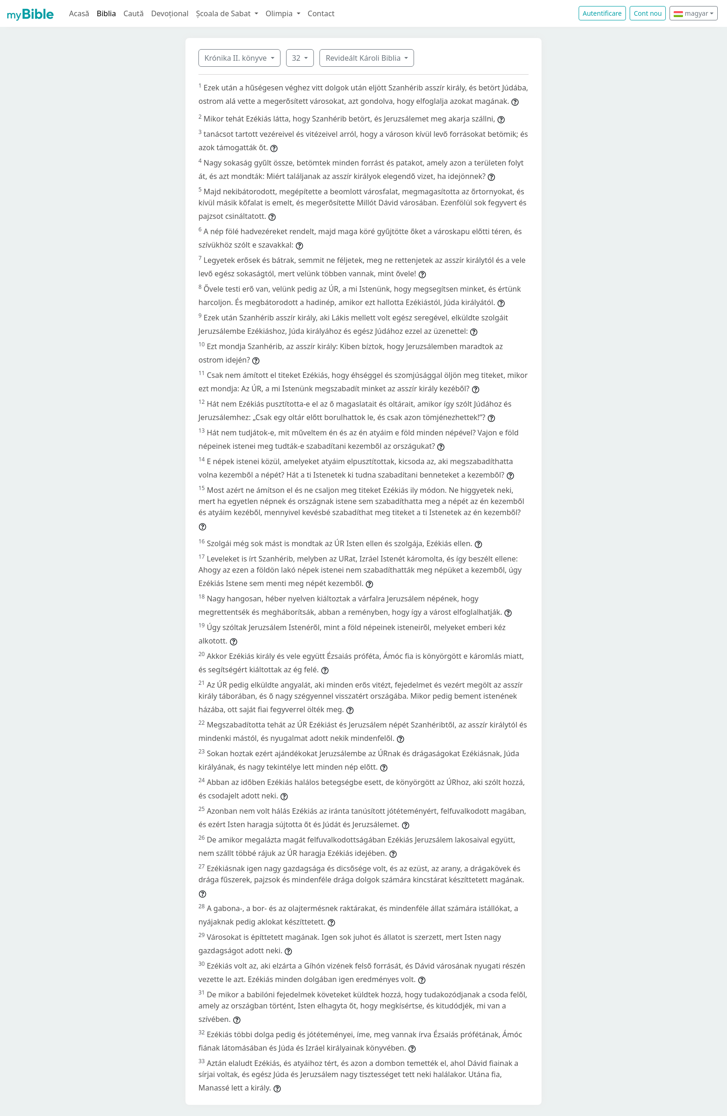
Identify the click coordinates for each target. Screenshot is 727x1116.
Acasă (79, 13)
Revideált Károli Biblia (363, 58)
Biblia (106, 13)
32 (297, 58)
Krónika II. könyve (236, 58)
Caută (133, 13)
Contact (321, 13)
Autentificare (602, 13)
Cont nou (648, 13)
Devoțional (170, 13)
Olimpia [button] (280, 13)
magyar (691, 13)
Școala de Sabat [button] (224, 13)
